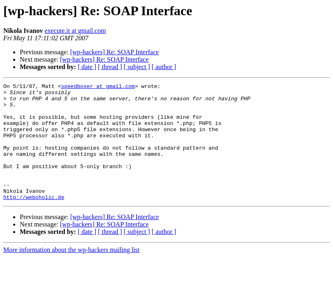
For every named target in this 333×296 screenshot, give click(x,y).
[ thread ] (110, 66)
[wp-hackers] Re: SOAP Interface (114, 52)
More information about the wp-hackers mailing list (71, 273)
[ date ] (87, 66)
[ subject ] (137, 66)
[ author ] (164, 66)
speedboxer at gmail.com (97, 87)
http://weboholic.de (33, 220)
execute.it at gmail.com (75, 30)
